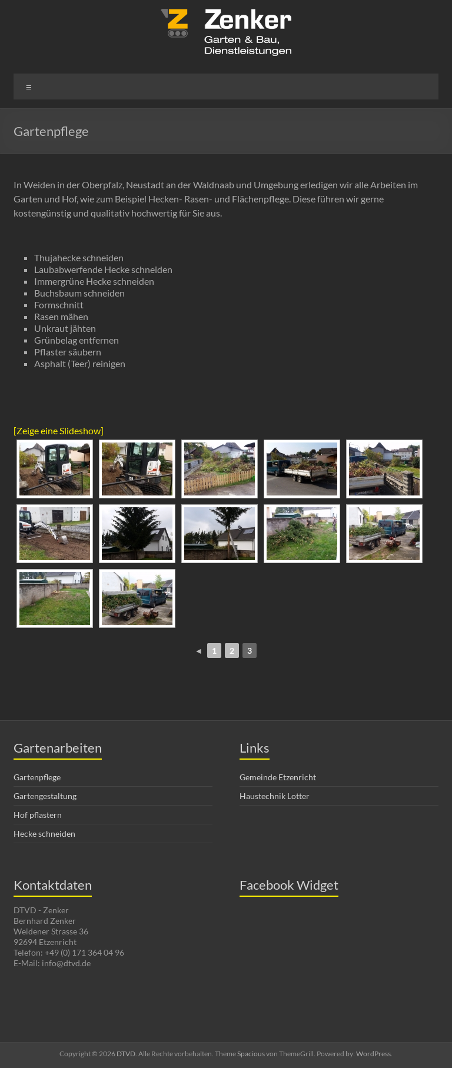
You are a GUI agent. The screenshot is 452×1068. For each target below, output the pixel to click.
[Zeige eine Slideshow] (59, 430)
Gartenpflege (37, 777)
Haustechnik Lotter (275, 796)
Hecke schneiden (44, 834)
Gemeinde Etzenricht (278, 777)
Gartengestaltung (45, 796)
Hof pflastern (38, 815)
